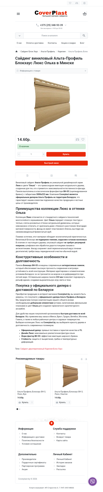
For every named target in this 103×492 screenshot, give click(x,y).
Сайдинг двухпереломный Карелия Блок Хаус (41, 349)
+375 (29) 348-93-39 (51, 25)
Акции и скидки (68, 43)
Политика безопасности (33, 440)
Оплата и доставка (34, 43)
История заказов (64, 462)
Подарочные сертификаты (34, 462)
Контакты (52, 43)
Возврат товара (63, 437)
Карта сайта (62, 440)
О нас (19, 43)
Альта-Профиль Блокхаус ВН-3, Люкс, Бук (31, 393)
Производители (29, 459)
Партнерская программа (33, 466)
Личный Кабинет (64, 459)
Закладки (60, 466)
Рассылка (61, 469)
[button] (19, 409)
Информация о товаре (51, 71)
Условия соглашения (31, 444)
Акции (25, 469)
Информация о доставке (33, 437)
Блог (82, 43)
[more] (32, 402)
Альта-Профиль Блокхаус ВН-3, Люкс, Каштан (69, 393)
